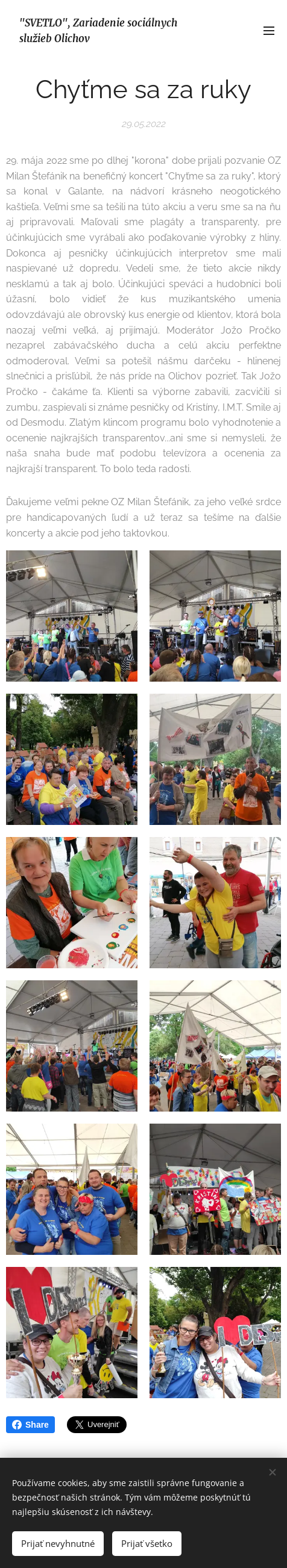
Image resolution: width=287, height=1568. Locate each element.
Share (30, 1425)
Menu (268, 30)
